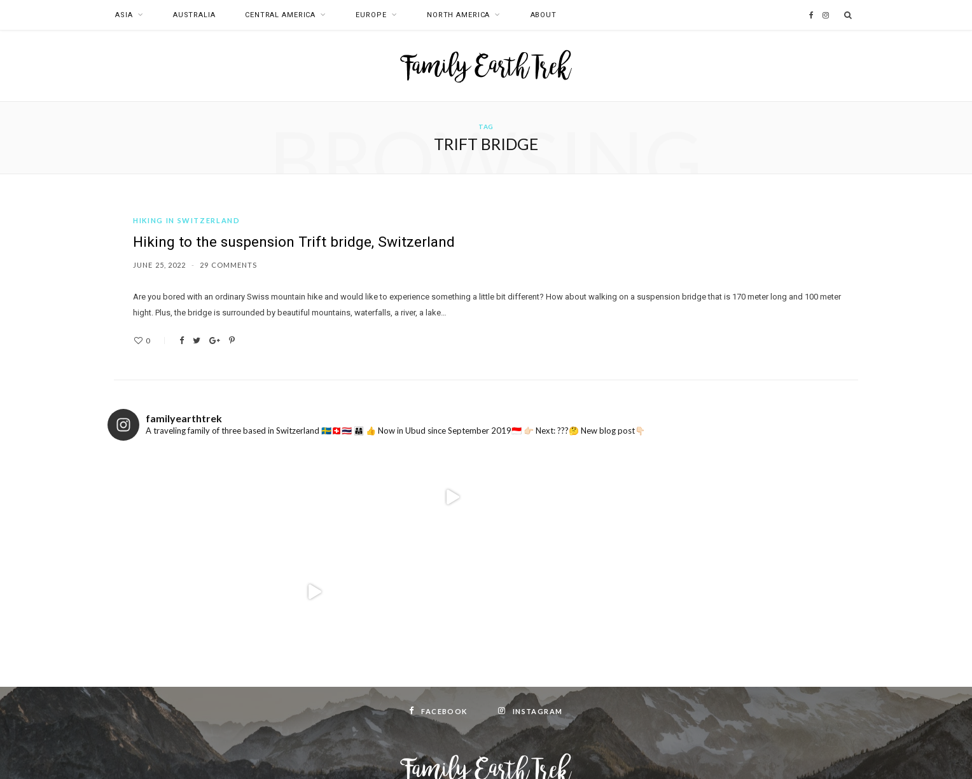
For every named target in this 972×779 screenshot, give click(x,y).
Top (486, 752)
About (544, 15)
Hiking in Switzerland (186, 220)
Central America (280, 15)
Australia (194, 15)
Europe (371, 15)
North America (458, 15)
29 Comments (228, 265)
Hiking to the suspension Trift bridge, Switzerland (298, 242)
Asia (124, 15)
